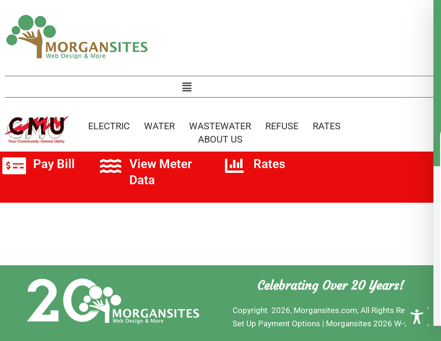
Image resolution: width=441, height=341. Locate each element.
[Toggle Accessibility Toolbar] (417, 317)
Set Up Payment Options (276, 323)
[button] (187, 87)
